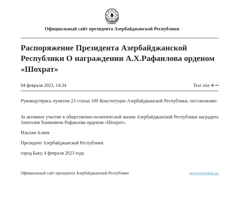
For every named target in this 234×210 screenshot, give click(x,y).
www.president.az (204, 173)
